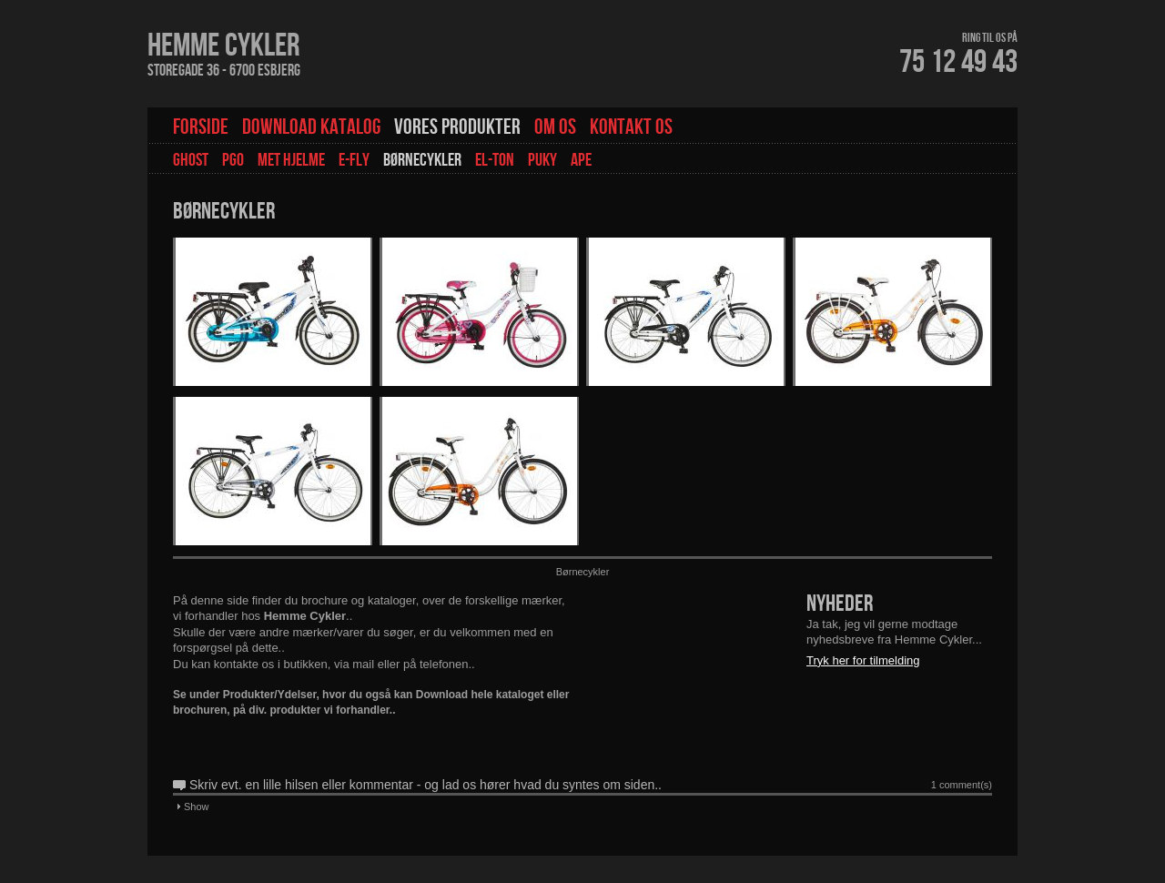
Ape (581, 160)
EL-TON (494, 160)
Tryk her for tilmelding (863, 660)
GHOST (190, 160)
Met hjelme (291, 160)
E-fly (354, 160)
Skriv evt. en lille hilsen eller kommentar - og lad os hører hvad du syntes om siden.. (425, 784)
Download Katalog (311, 127)
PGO (233, 160)
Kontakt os (631, 127)
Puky (542, 160)
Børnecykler (422, 160)
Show (196, 806)
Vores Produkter (457, 127)
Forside (200, 127)
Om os (555, 127)
